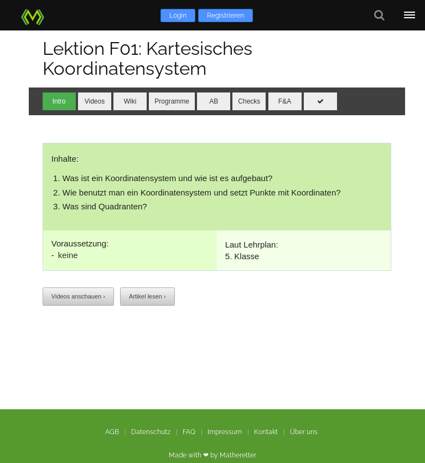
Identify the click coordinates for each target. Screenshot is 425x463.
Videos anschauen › (78, 296)
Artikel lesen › (147, 296)
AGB (112, 432)
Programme (171, 101)
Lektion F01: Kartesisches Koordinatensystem (147, 58)
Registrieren (225, 15)
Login (177, 15)
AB (213, 101)
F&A (284, 101)
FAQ (189, 432)
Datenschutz (150, 432)
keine (68, 255)
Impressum (225, 432)
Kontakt (266, 432)
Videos (95, 101)
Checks (249, 101)
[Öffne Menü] (410, 15)
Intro (59, 101)
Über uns (304, 432)
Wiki (130, 101)
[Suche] (379, 15)
